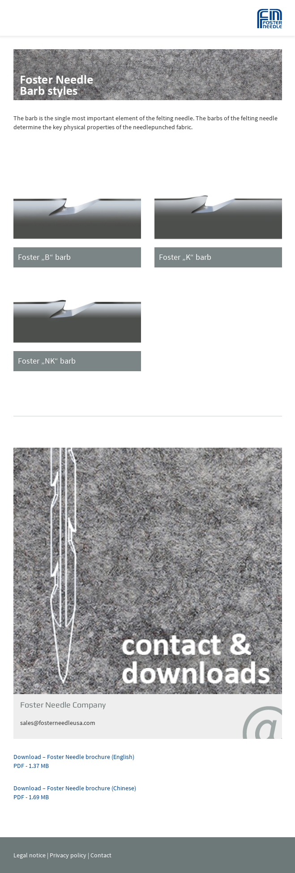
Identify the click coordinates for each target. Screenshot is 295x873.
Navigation (24, 18)
